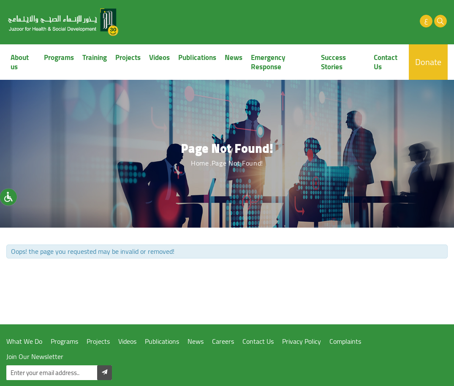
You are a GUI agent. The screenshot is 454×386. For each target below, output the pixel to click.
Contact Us (385, 62)
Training (94, 57)
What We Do (24, 341)
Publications (197, 57)
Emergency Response (268, 62)
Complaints (345, 341)
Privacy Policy (301, 341)
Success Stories (333, 62)
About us (20, 62)
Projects (128, 57)
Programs (59, 57)
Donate (428, 62)
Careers (223, 341)
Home (200, 163)
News (233, 57)
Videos (159, 57)
